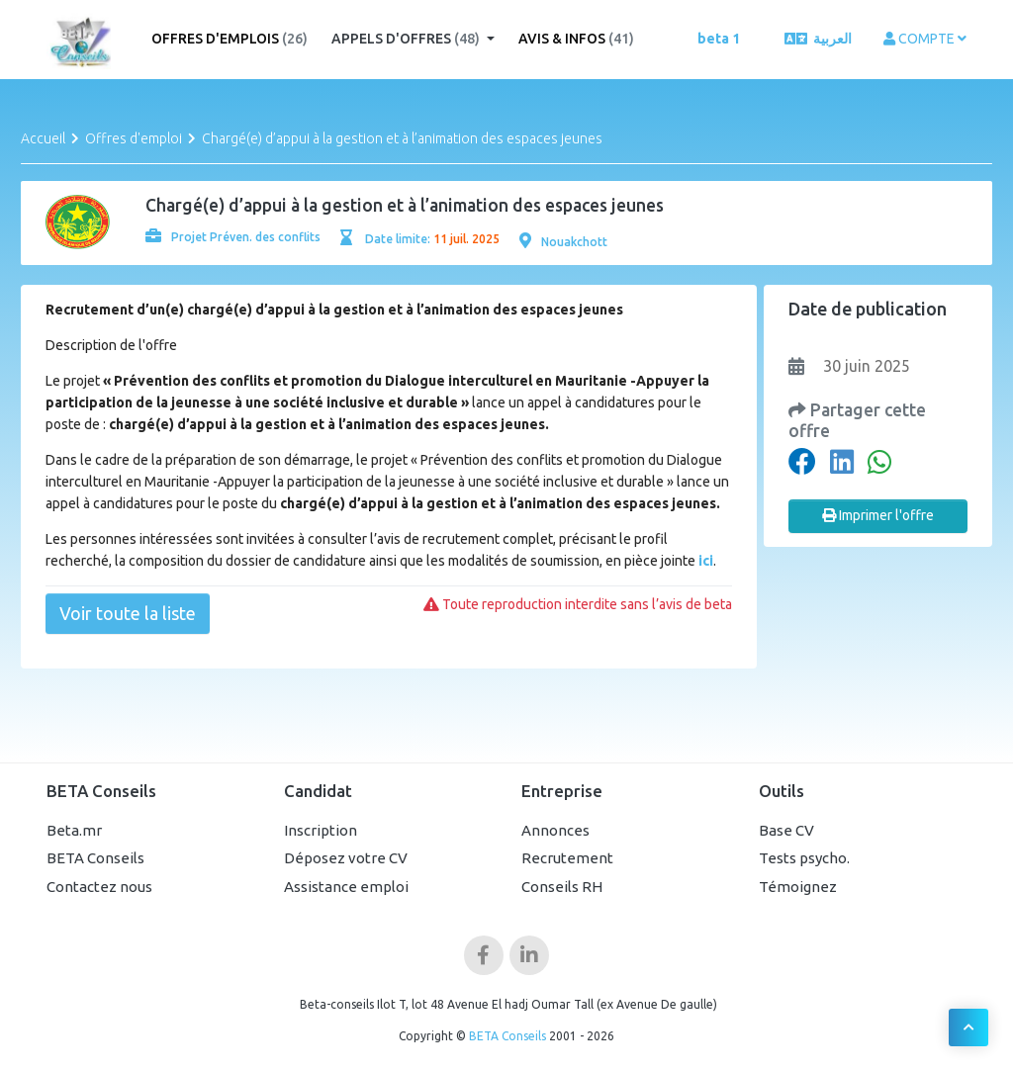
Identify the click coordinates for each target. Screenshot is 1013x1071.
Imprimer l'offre (878, 515)
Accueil (43, 138)
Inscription (320, 830)
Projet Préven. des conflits (233, 236)
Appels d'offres (407, 38)
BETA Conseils (95, 857)
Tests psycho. (804, 857)
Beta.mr (74, 830)
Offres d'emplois (229, 38)
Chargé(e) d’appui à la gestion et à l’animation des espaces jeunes (402, 138)
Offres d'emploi (133, 138)
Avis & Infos (576, 38)
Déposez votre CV (346, 857)
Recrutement (567, 857)
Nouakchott (563, 241)
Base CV (786, 830)
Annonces (555, 830)
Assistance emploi (346, 886)
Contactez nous (99, 886)
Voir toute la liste (127, 613)
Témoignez (798, 886)
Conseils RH (561, 886)
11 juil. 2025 (466, 238)
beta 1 (718, 38)
